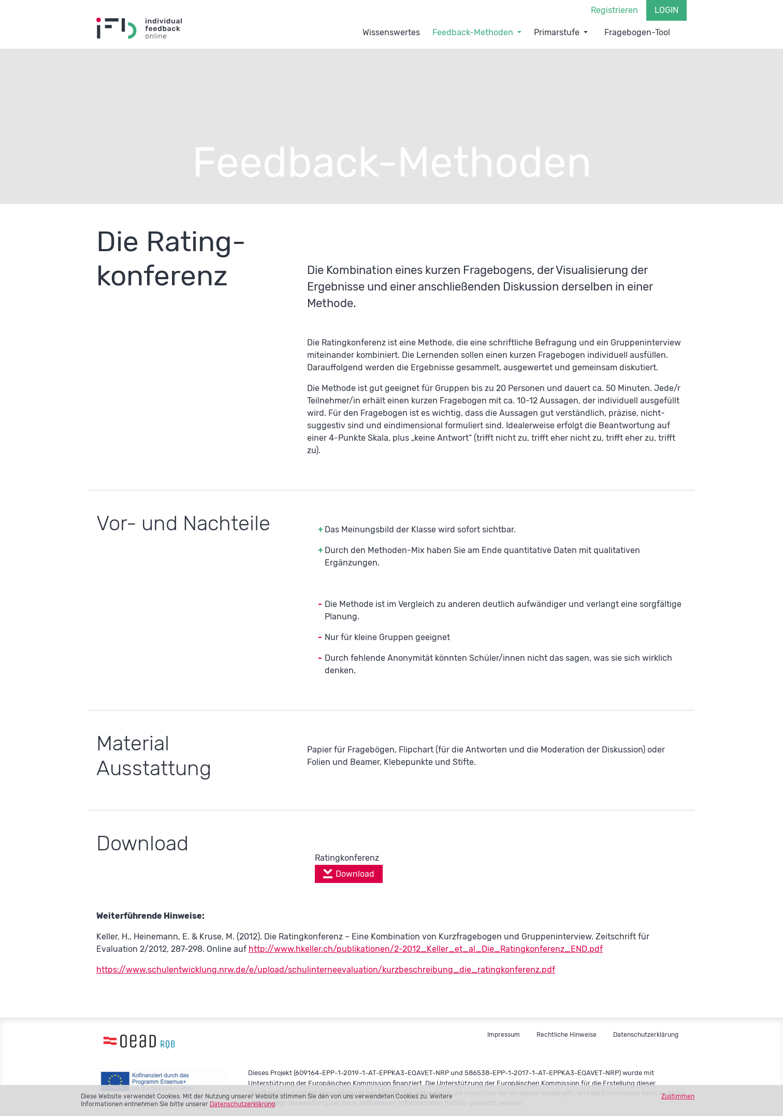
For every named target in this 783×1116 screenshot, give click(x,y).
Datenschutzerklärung (242, 1104)
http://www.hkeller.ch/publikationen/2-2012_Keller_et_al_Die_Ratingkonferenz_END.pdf (426, 949)
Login (666, 10)
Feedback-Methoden (472, 32)
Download (355, 874)
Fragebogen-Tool (637, 32)
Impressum (503, 1034)
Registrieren (614, 10)
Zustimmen (677, 1096)
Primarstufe (556, 32)
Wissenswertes (391, 32)
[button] (519, 30)
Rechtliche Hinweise (566, 1034)
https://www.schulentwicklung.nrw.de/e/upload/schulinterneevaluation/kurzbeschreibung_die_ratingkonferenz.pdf (325, 970)
